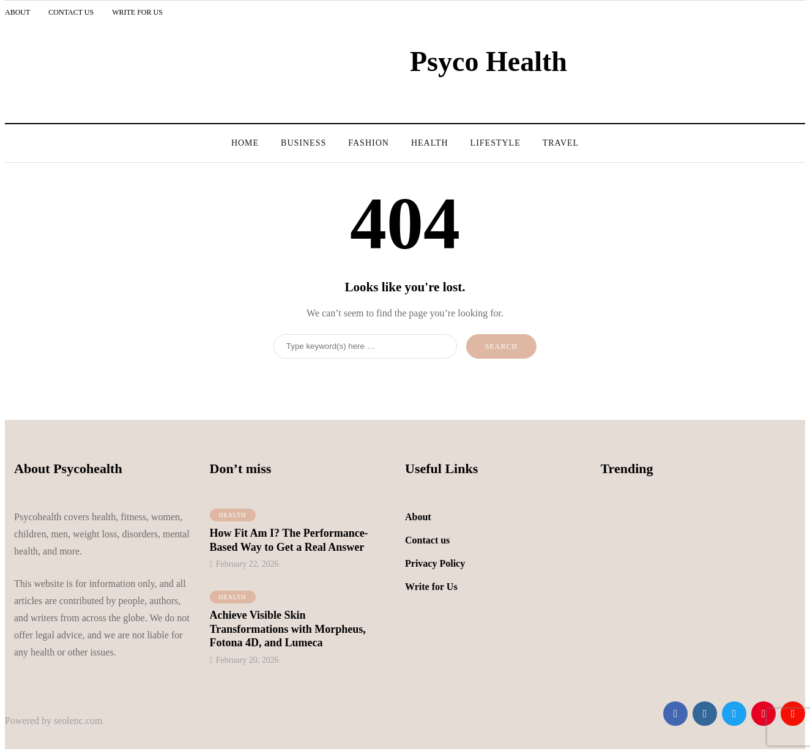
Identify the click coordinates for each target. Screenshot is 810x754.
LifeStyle (495, 142)
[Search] (365, 346)
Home (245, 142)
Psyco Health (488, 61)
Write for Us (137, 12)
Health (429, 142)
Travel (561, 142)
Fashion (368, 142)
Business (303, 142)
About (17, 12)
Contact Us (71, 12)
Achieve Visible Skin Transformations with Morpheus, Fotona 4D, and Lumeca (288, 629)
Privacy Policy (435, 563)
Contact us (427, 540)
